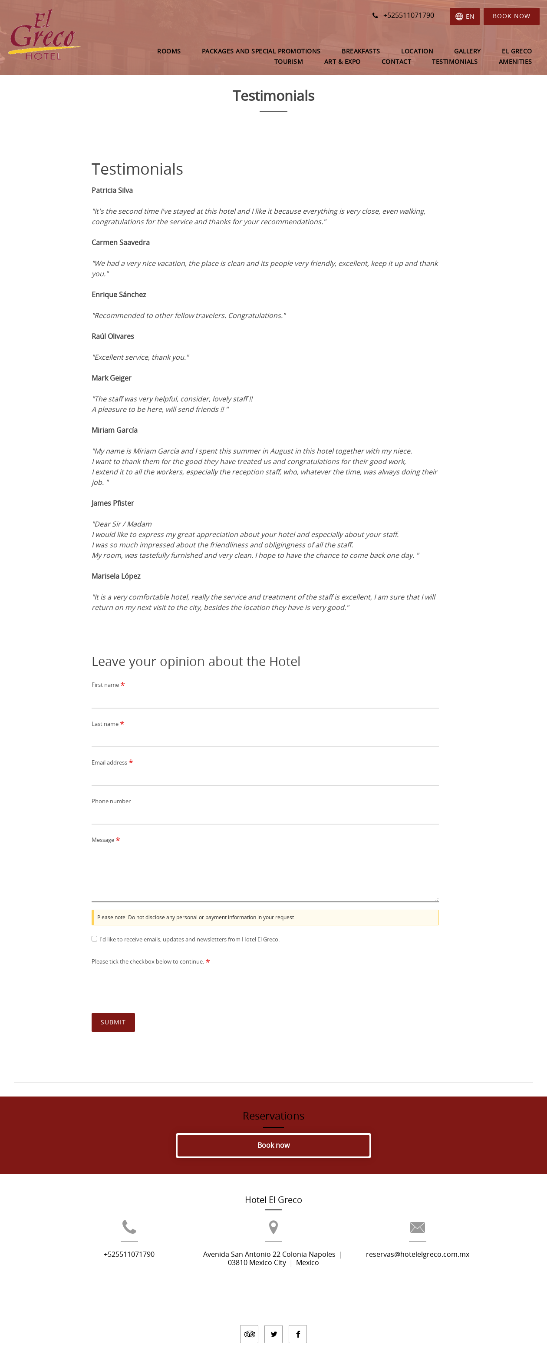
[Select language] (464, 16)
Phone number (111, 801)
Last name (108, 724)
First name (108, 685)
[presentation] (158, 986)
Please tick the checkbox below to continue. (151, 962)
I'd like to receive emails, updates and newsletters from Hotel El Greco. (189, 939)
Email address (112, 763)
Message (106, 840)
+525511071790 (109, 1269)
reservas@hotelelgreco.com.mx (437, 1269)
